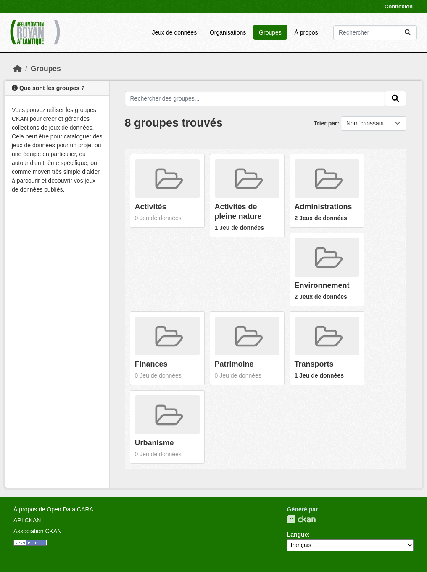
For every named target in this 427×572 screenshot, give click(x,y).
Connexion (399, 6)
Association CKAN (37, 531)
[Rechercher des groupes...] (255, 98)
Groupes (270, 32)
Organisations (228, 32)
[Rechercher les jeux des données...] (375, 32)
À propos (306, 32)
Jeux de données (174, 32)
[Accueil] (17, 68)
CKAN (301, 519)
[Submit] (407, 32)
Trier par (325, 123)
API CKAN (27, 520)
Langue (297, 534)
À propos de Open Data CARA (53, 509)
